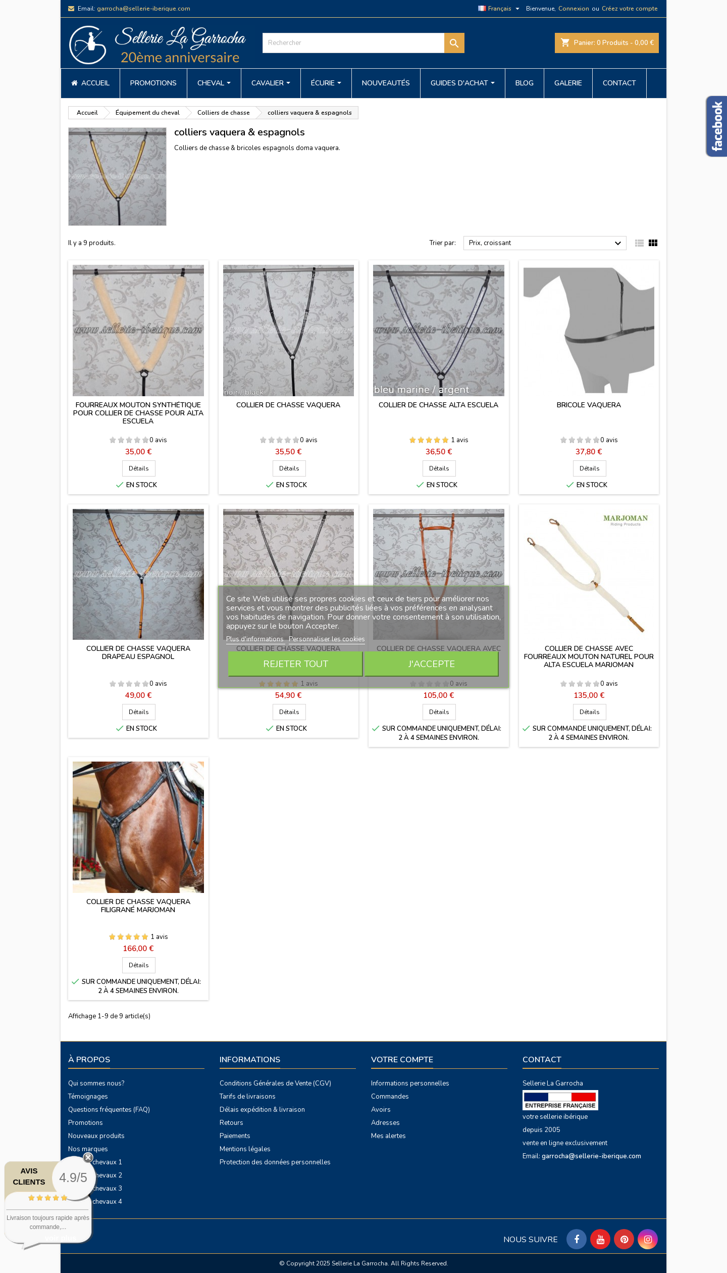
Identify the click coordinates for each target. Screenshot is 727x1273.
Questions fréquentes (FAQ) (109, 1109)
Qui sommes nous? (96, 1083)
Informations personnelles (410, 1083)
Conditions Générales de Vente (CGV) (275, 1083)
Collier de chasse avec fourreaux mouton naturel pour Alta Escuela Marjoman (589, 657)
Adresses (385, 1122)
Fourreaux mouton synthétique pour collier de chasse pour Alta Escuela (138, 413)
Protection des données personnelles (275, 1162)
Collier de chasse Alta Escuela (438, 405)
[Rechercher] (363, 43)
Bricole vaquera (589, 405)
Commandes (390, 1096)
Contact (542, 1059)
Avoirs (381, 1109)
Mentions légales (245, 1149)
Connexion (573, 9)
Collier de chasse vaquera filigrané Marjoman (138, 906)
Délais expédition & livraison (262, 1109)
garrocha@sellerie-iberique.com (143, 9)
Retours (231, 1122)
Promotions (85, 1122)
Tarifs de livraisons (248, 1096)
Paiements (235, 1136)
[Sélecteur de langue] (500, 8)
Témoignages (88, 1096)
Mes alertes (388, 1136)
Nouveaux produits (96, 1136)
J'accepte (431, 664)
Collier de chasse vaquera (288, 405)
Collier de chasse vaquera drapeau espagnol (138, 653)
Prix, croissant (546, 244)
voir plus (61, 1238)
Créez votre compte (630, 9)
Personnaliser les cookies (327, 639)
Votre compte (402, 1059)
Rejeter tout (295, 664)
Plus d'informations (255, 639)
